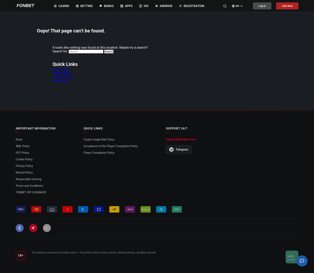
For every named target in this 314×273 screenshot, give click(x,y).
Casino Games (62, 76)
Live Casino (60, 80)
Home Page (60, 69)
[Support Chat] (302, 261)
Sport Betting (61, 73)
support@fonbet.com (180, 139)
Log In (262, 5)
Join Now (287, 5)
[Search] (225, 6)
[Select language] (237, 6)
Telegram (178, 149)
